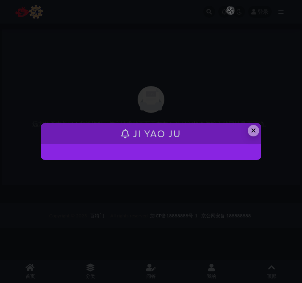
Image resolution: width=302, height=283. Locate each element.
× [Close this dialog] (253, 130)
